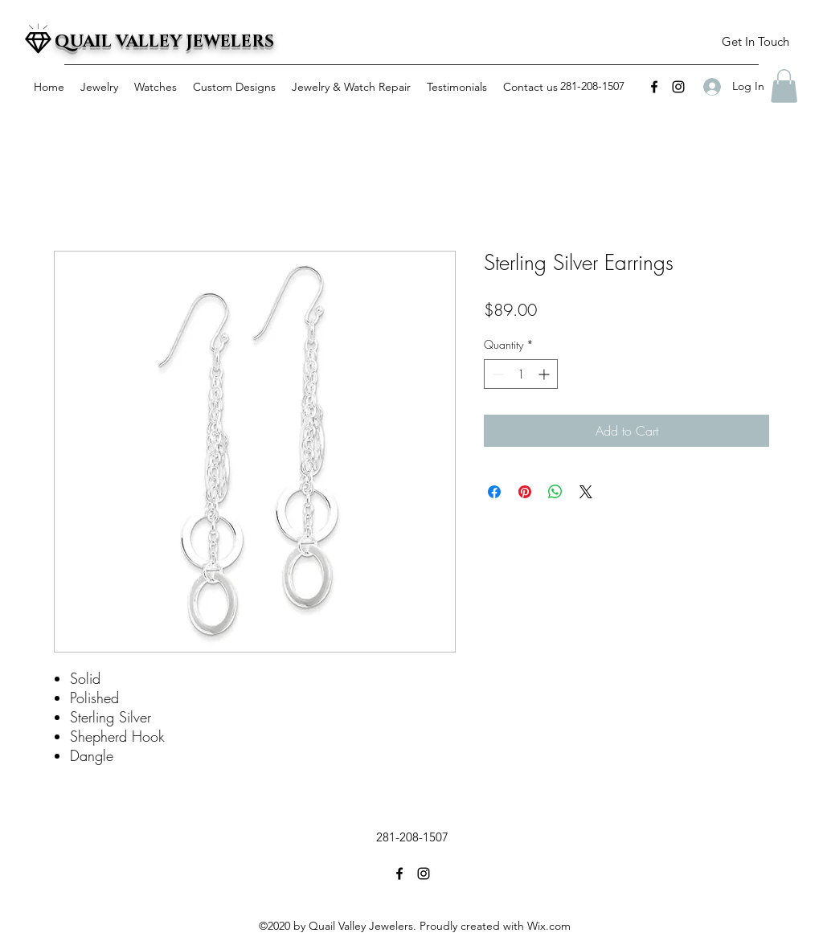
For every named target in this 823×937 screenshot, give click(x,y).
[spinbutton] (520, 374)
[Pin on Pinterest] (524, 491)
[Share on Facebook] (494, 491)
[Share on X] (586, 491)
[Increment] (545, 374)
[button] (755, 42)
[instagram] (678, 87)
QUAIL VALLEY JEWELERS (164, 42)
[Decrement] (496, 374)
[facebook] (654, 87)
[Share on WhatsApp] (555, 491)
